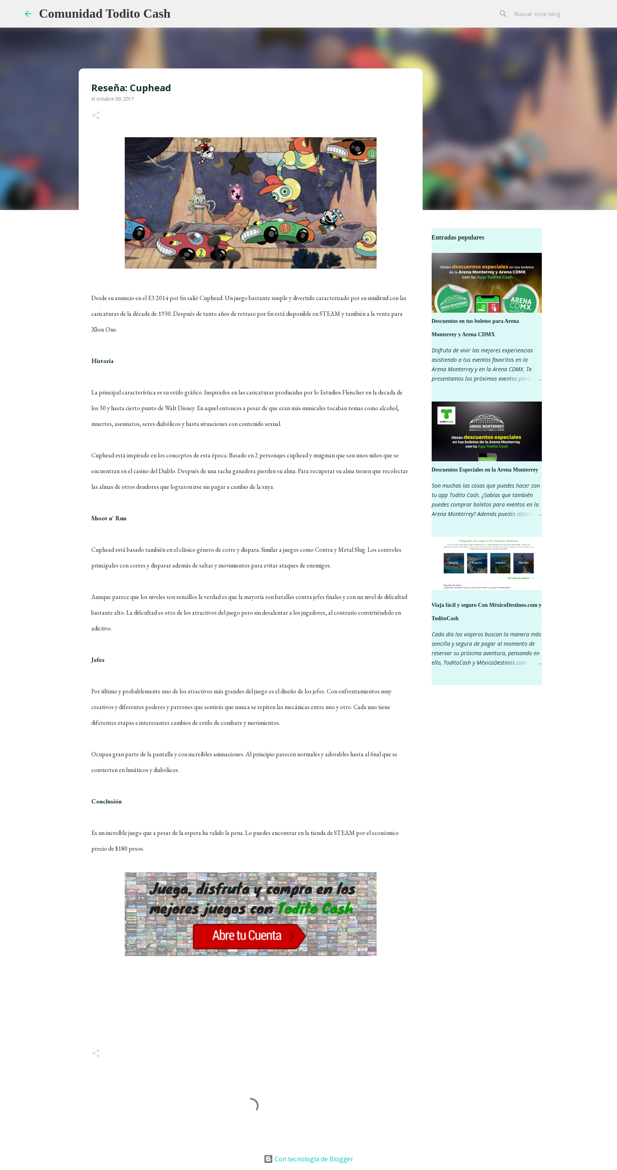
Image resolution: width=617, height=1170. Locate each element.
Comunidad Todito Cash (104, 13)
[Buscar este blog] (552, 13)
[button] (96, 116)
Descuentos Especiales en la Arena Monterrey (485, 470)
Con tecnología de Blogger (308, 1159)
